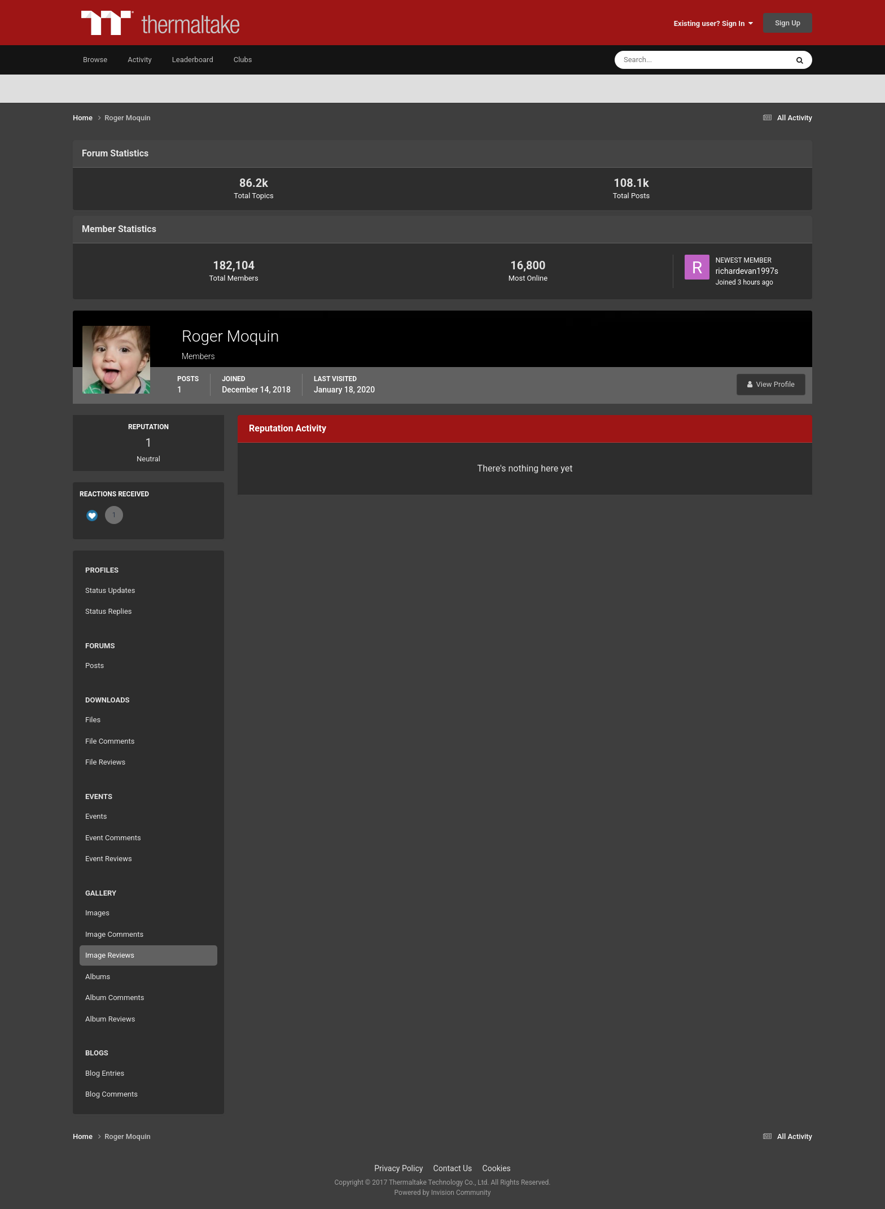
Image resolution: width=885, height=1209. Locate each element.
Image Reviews (109, 955)
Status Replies (108, 611)
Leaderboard (192, 59)
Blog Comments (111, 1094)
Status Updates (110, 590)
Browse (95, 59)
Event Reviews (108, 858)
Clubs (243, 59)
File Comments (109, 741)
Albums (97, 976)
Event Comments (113, 837)
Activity (140, 59)
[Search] (667, 60)
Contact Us (452, 1168)
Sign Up (787, 23)
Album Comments (114, 997)
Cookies (497, 1168)
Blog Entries (104, 1073)
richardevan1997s (747, 271)
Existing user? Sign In (713, 23)
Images (97, 913)
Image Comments (114, 934)
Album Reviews (110, 1019)
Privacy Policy (398, 1168)
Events (96, 816)
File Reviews (105, 762)
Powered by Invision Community (443, 1193)
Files (92, 719)
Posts (94, 665)
